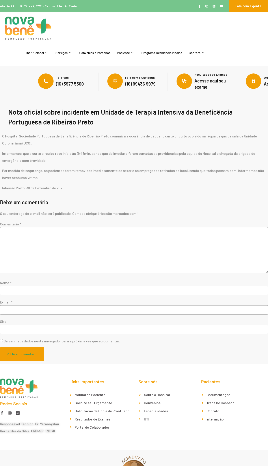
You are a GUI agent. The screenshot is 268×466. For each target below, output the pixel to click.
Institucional (37, 52)
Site (3, 321)
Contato (196, 52)
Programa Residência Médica (161, 53)
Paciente (125, 52)
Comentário (10, 224)
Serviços (63, 52)
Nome (5, 283)
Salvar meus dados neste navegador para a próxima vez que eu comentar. (62, 341)
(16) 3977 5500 (70, 83)
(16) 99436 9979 (140, 83)
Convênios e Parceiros (94, 53)
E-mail (6, 302)
